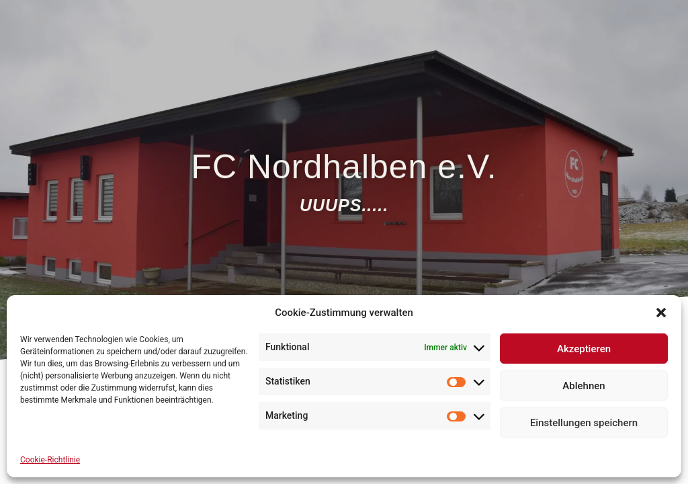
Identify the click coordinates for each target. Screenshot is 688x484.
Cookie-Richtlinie (50, 460)
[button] (661, 312)
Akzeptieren (584, 349)
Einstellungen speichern (584, 423)
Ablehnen (583, 386)
